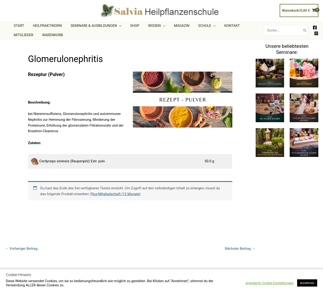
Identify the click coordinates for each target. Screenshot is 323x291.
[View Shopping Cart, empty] (299, 10)
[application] (115, 25)
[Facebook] (315, 27)
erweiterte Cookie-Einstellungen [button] (270, 283)
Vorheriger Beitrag (21, 248)
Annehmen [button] (307, 283)
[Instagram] (316, 33)
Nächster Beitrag (240, 248)
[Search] (305, 30)
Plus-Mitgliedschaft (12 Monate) (115, 194)
